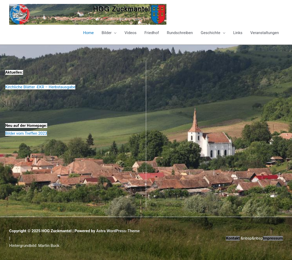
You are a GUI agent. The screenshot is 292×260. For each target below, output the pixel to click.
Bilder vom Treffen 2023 (26, 133)
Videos (130, 32)
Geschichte (210, 32)
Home (88, 32)
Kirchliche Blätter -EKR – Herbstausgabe (40, 87)
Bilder (107, 32)
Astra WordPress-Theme (118, 231)
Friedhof (151, 32)
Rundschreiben (180, 32)
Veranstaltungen (264, 32)
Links (237, 32)
